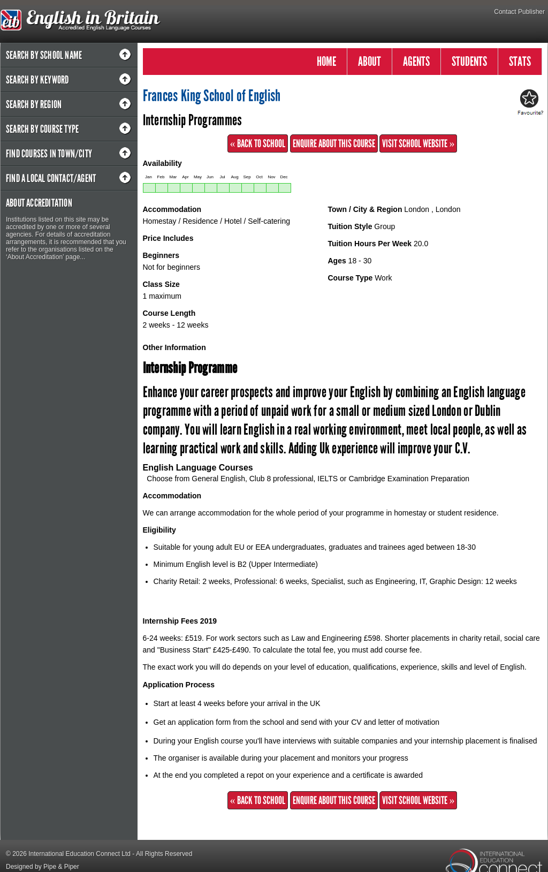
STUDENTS (469, 61)
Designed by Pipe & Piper (42, 866)
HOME (326, 61)
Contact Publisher (519, 12)
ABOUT (369, 61)
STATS (520, 61)
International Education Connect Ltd (79, 854)
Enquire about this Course (334, 143)
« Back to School (257, 143)
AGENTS (416, 61)
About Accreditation (39, 202)
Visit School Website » (418, 143)
